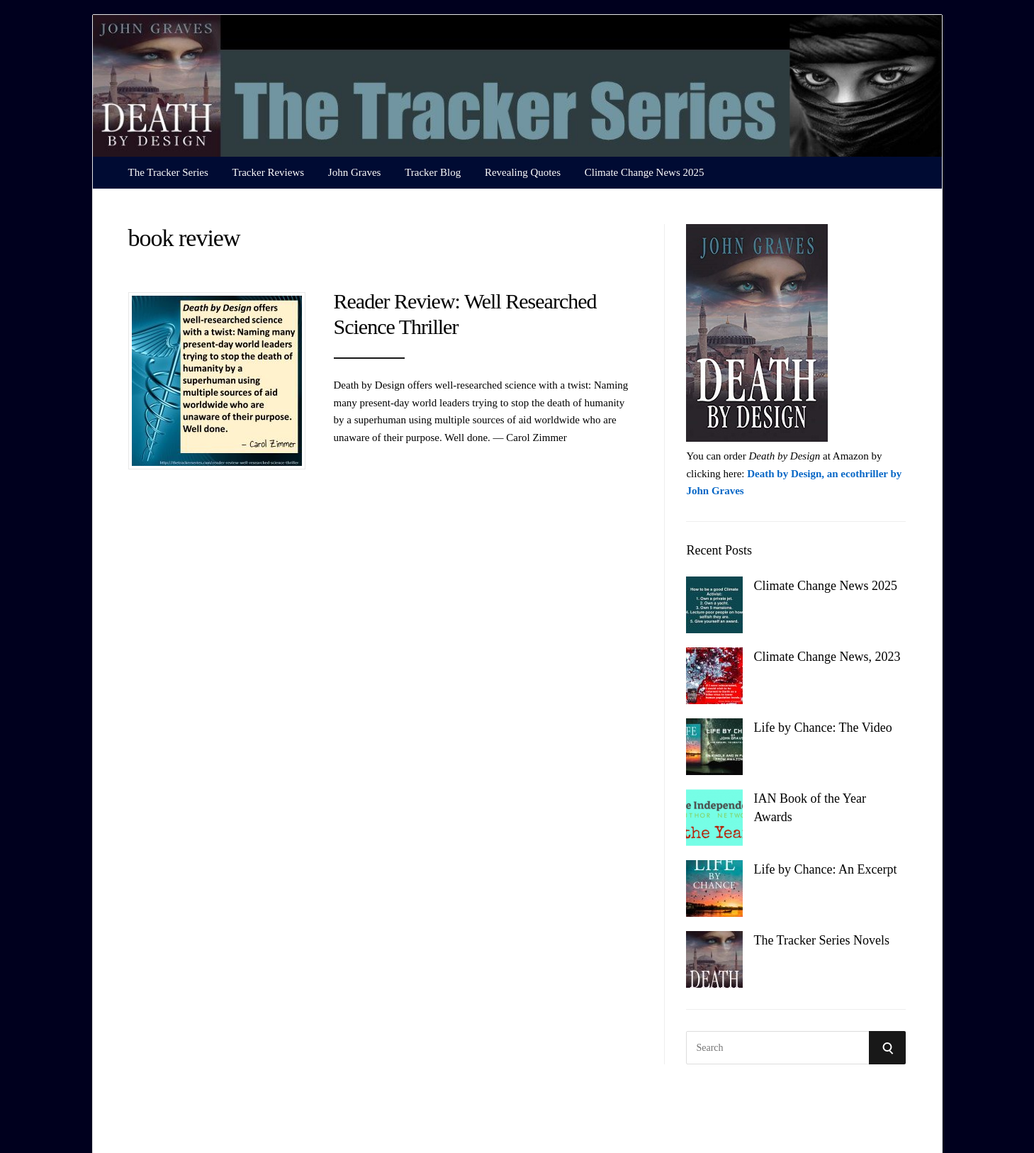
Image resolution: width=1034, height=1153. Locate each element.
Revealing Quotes (523, 172)
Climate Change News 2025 (644, 172)
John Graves (354, 172)
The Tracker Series (168, 172)
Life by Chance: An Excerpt (825, 869)
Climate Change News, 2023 (826, 657)
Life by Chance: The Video (822, 727)
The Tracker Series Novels (821, 940)
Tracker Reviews (268, 172)
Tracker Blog (433, 172)
